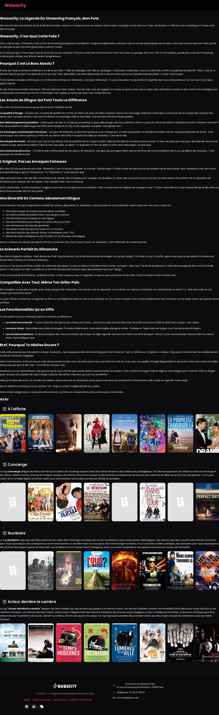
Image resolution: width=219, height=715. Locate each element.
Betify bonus (60, 699)
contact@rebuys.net (128, 697)
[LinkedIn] (34, 706)
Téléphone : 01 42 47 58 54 (131, 692)
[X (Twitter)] (41, 706)
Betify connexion (42, 699)
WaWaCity (41, 693)
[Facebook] (26, 706)
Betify (27, 699)
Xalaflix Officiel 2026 (81, 699)
